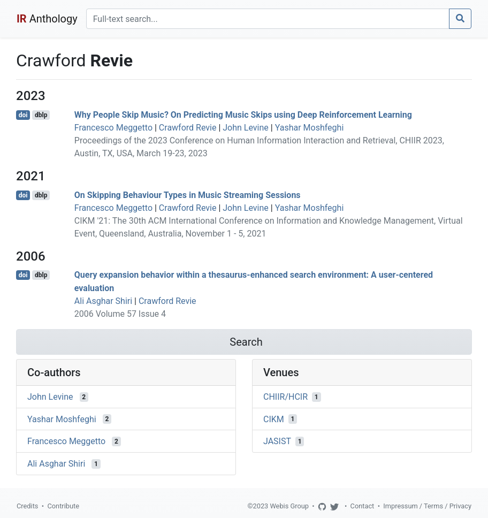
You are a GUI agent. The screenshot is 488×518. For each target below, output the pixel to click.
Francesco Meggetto (113, 128)
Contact (362, 506)
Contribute (63, 506)
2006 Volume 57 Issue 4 (120, 314)
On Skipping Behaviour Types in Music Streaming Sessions (187, 195)
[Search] (267, 19)
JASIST (277, 441)
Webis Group (289, 506)
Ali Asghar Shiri (103, 301)
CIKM (273, 419)
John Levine (246, 128)
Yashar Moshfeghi (309, 128)
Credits (27, 506)
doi (23, 115)
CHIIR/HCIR (285, 397)
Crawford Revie (188, 128)
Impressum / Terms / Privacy (427, 506)
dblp (41, 115)
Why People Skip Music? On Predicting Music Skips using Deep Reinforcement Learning (243, 115)
